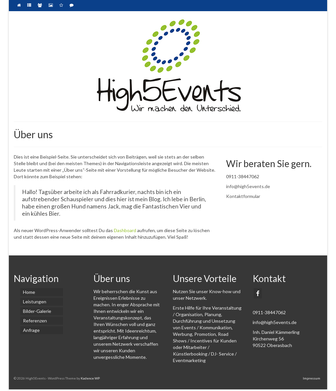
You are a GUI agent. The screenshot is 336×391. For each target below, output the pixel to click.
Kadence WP (90, 378)
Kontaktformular (243, 196)
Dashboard (125, 230)
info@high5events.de (248, 186)
